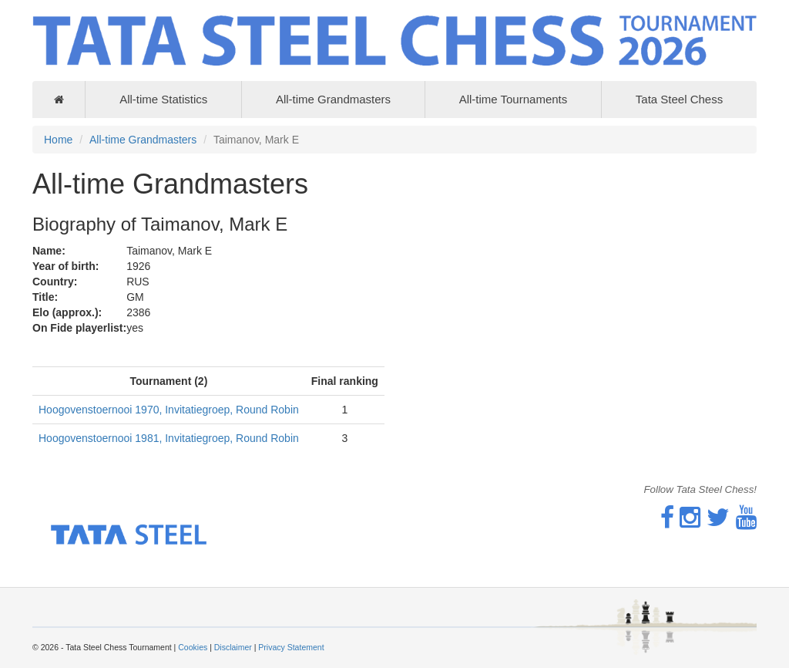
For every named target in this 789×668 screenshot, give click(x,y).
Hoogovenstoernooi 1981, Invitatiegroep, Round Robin (169, 438)
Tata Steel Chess (679, 99)
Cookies (192, 647)
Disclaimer (233, 647)
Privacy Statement (291, 647)
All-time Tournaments (513, 99)
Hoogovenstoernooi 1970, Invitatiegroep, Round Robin (169, 409)
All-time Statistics (163, 99)
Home (58, 139)
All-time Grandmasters (333, 99)
